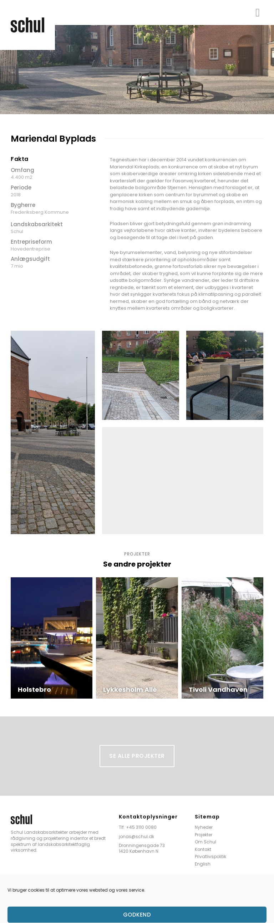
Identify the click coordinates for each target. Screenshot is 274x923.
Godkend (137, 914)
